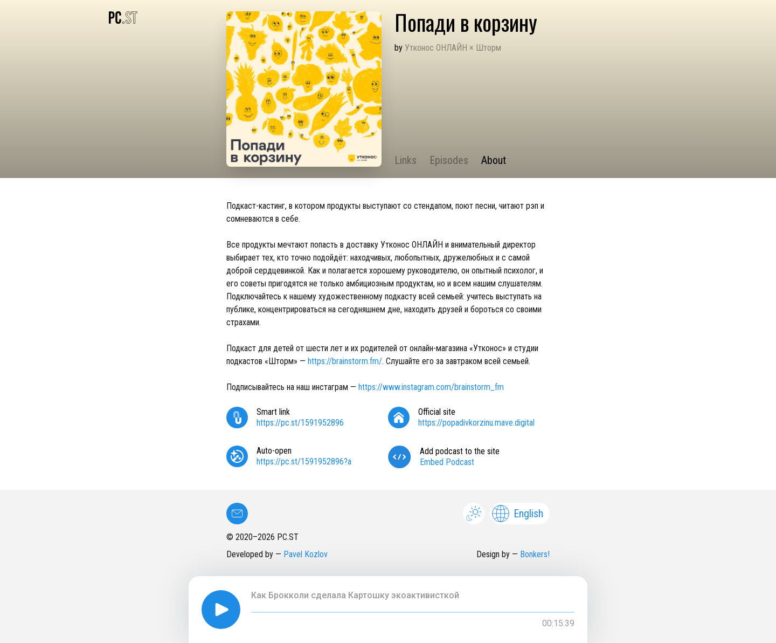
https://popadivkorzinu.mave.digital (476, 423)
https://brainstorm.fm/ (345, 361)
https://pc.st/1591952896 (300, 423)
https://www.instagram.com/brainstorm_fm (431, 387)
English (517, 513)
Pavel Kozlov (305, 554)
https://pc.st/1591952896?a (304, 461)
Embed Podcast (447, 462)
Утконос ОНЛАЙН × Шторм (453, 48)
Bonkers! (535, 554)
